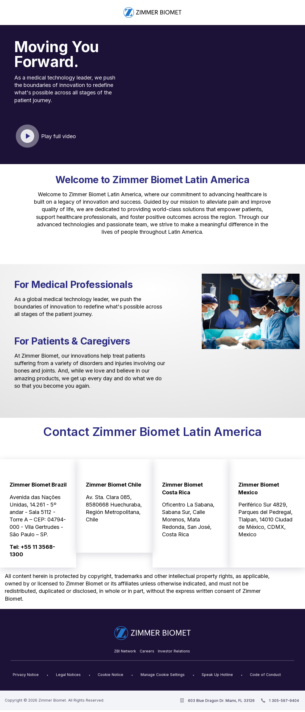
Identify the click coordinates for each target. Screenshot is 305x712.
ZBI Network (125, 651)
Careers (147, 651)
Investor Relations (174, 651)
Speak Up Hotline (217, 674)
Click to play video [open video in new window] (27, 136)
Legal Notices (68, 674)
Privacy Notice (26, 674)
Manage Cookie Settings (163, 674)
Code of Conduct (265, 674)
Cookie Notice (110, 674)
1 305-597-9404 (284, 700)
